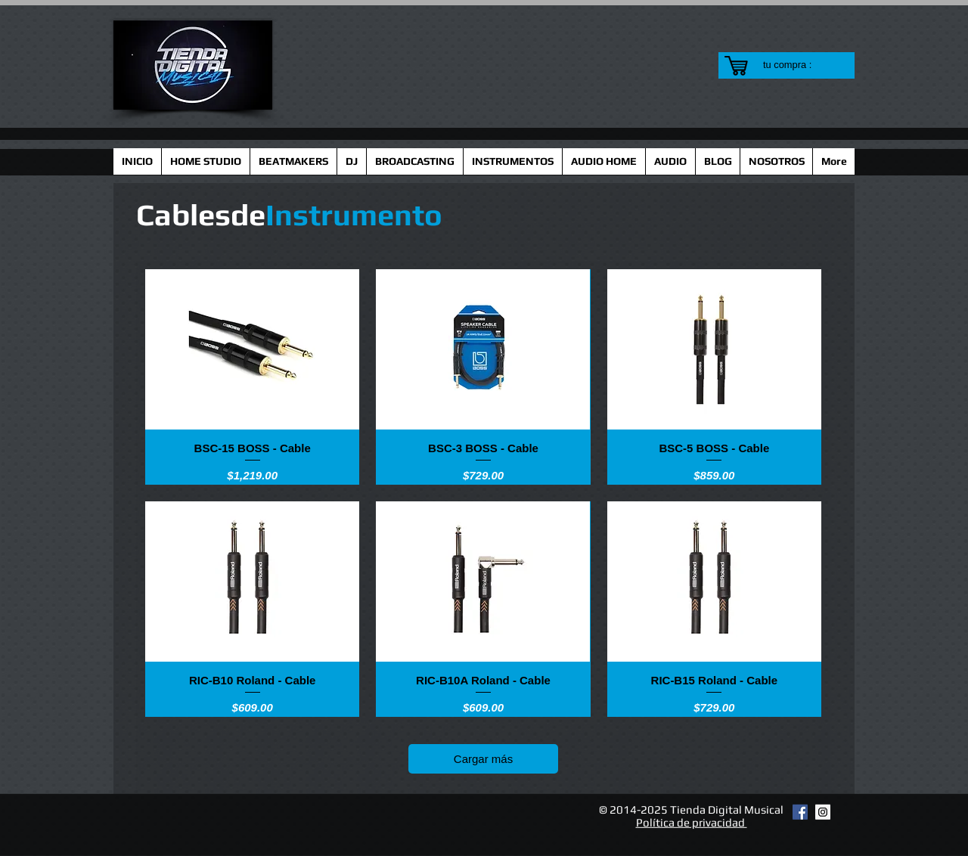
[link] (796, 64)
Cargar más (483, 758)
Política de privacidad (691, 822)
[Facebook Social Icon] (800, 812)
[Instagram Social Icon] (822, 812)
